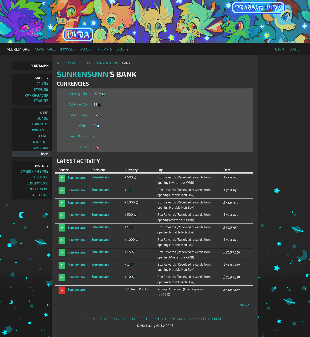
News (39, 49)
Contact (159, 319)
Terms (104, 319)
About (90, 319)
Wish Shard (79, 115)
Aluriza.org (18, 49)
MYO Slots (40, 142)
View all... (246, 305)
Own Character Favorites (36, 98)
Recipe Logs (39, 195)
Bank (44, 154)
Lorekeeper (199, 319)
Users (86, 63)
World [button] (85, 49)
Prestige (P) (78, 94)
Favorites (41, 89)
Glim (83, 147)
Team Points (78, 136)
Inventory (40, 148)
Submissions (39, 189)
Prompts (105, 49)
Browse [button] (66, 49)
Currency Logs (37, 183)
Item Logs (41, 177)
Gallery (122, 49)
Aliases (42, 118)
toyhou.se (178, 319)
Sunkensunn (39, 66)
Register (294, 49)
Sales (52, 49)
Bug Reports (139, 319)
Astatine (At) (77, 104)
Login (279, 49)
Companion (40, 130)
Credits (218, 319)
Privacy (119, 319)
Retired (42, 136)
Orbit (83, 126)
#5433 (163, 294)
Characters (39, 124)
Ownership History (34, 171)
